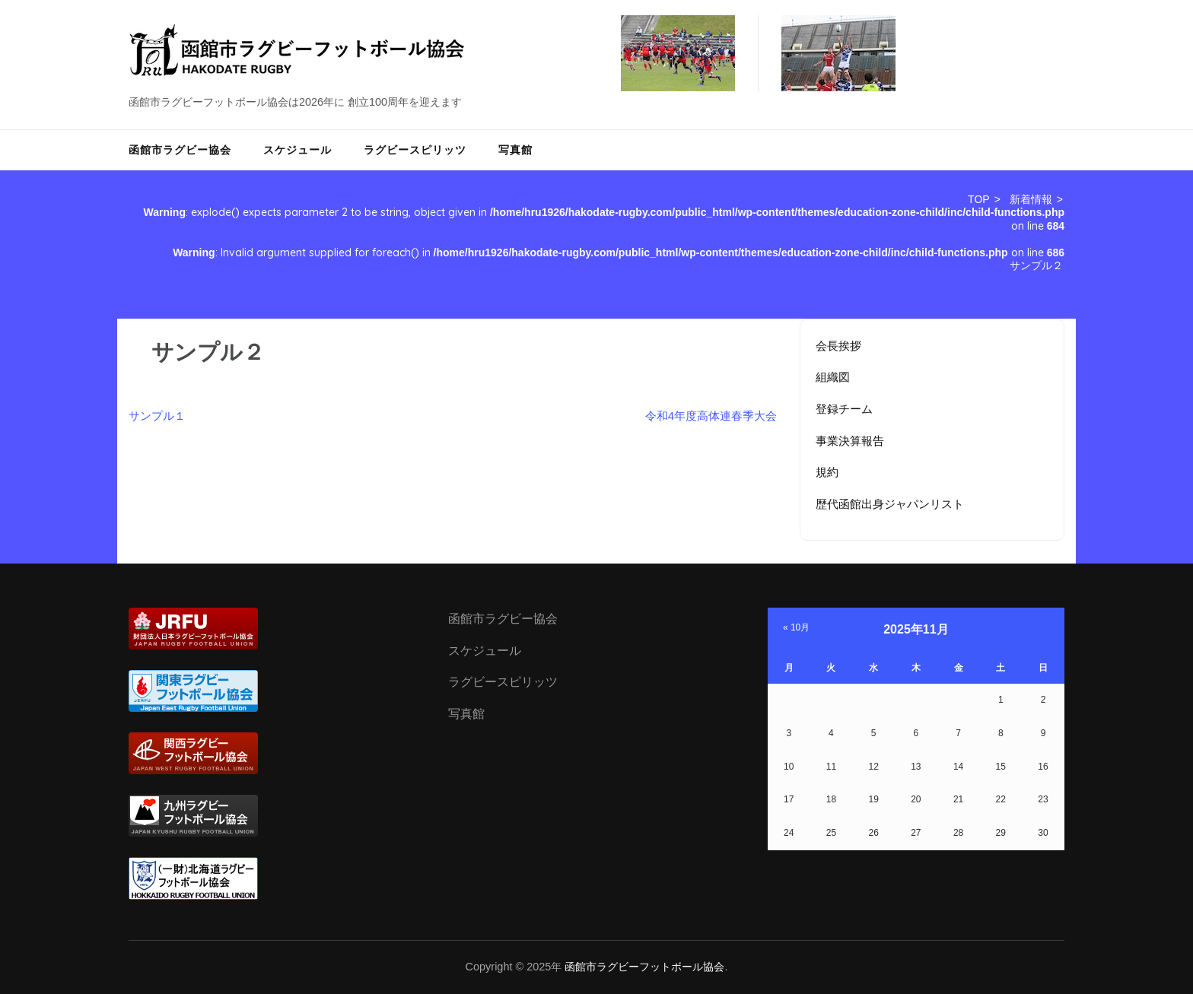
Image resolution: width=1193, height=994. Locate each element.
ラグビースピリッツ (415, 150)
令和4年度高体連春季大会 (711, 415)
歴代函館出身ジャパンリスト (890, 503)
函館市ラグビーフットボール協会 (644, 967)
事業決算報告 (850, 440)
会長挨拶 (838, 345)
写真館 (515, 150)
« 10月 (796, 627)
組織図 (833, 376)
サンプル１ (157, 415)
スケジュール (297, 150)
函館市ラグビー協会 (180, 150)
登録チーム (844, 408)
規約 (827, 471)
